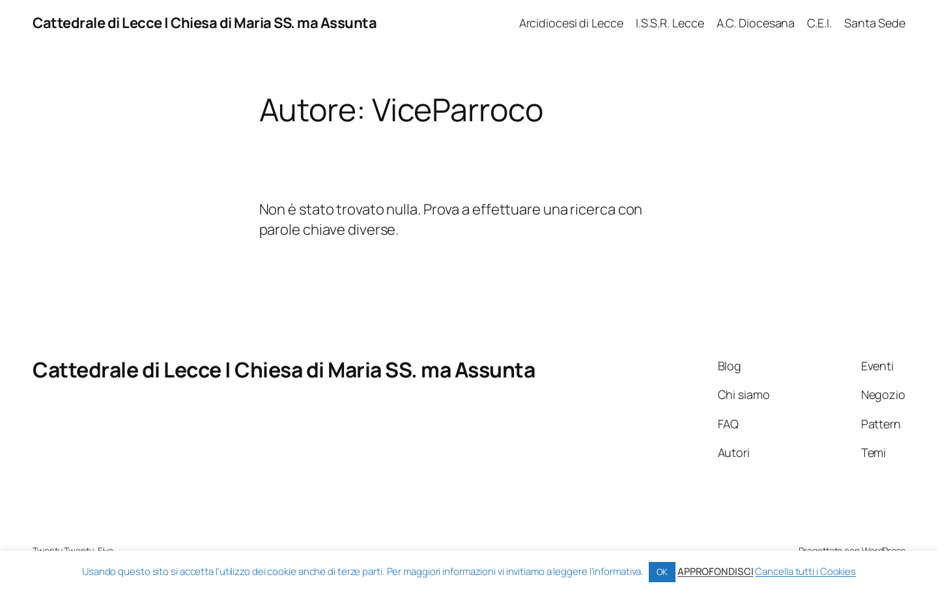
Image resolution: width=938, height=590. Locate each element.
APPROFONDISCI (715, 571)
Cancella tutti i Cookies (805, 571)
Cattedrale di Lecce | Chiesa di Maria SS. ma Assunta (205, 23)
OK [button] (662, 572)
